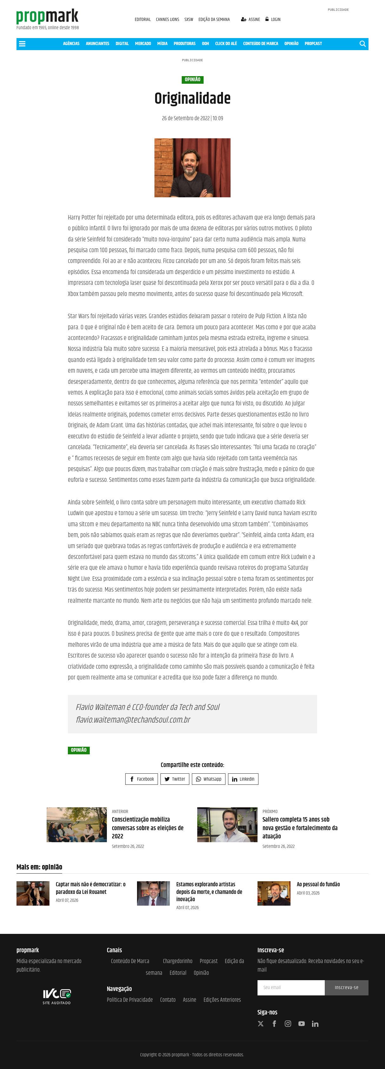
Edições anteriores (222, 1000)
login (273, 19)
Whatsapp (208, 779)
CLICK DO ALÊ (226, 43)
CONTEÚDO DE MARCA (260, 43)
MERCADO (143, 43)
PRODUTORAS (185, 43)
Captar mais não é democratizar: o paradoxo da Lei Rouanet (91, 888)
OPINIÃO (291, 43)
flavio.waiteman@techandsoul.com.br (132, 720)
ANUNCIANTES (97, 43)
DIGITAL (122, 43)
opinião (192, 80)
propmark (180, 1055)
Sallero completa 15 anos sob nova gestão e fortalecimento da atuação (300, 828)
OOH (205, 43)
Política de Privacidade (130, 1000)
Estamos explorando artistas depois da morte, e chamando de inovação (209, 892)
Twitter (175, 779)
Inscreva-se (347, 988)
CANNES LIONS (168, 19)
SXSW (189, 19)
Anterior (120, 812)
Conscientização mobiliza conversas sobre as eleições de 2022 (148, 828)
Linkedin (243, 779)
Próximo (270, 812)
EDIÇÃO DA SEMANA (214, 19)
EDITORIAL (143, 19)
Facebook (141, 779)
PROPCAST (313, 43)
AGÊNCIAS (71, 43)
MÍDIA (162, 43)
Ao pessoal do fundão (318, 884)
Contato (168, 1000)
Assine (189, 1000)
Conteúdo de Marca (130, 961)
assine (251, 19)
